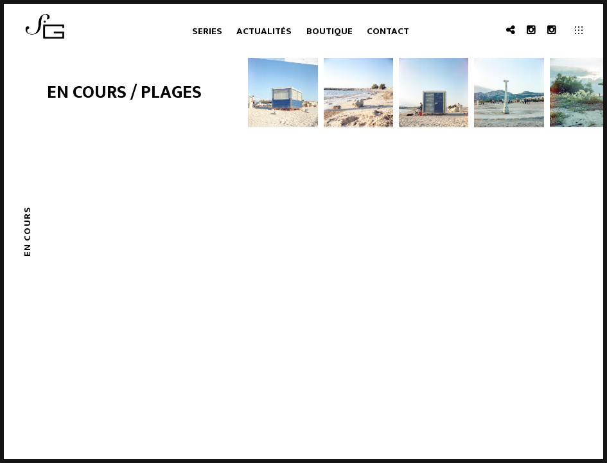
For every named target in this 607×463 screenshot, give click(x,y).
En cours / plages (124, 92)
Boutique (329, 31)
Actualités (264, 31)
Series (207, 31)
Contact (388, 31)
